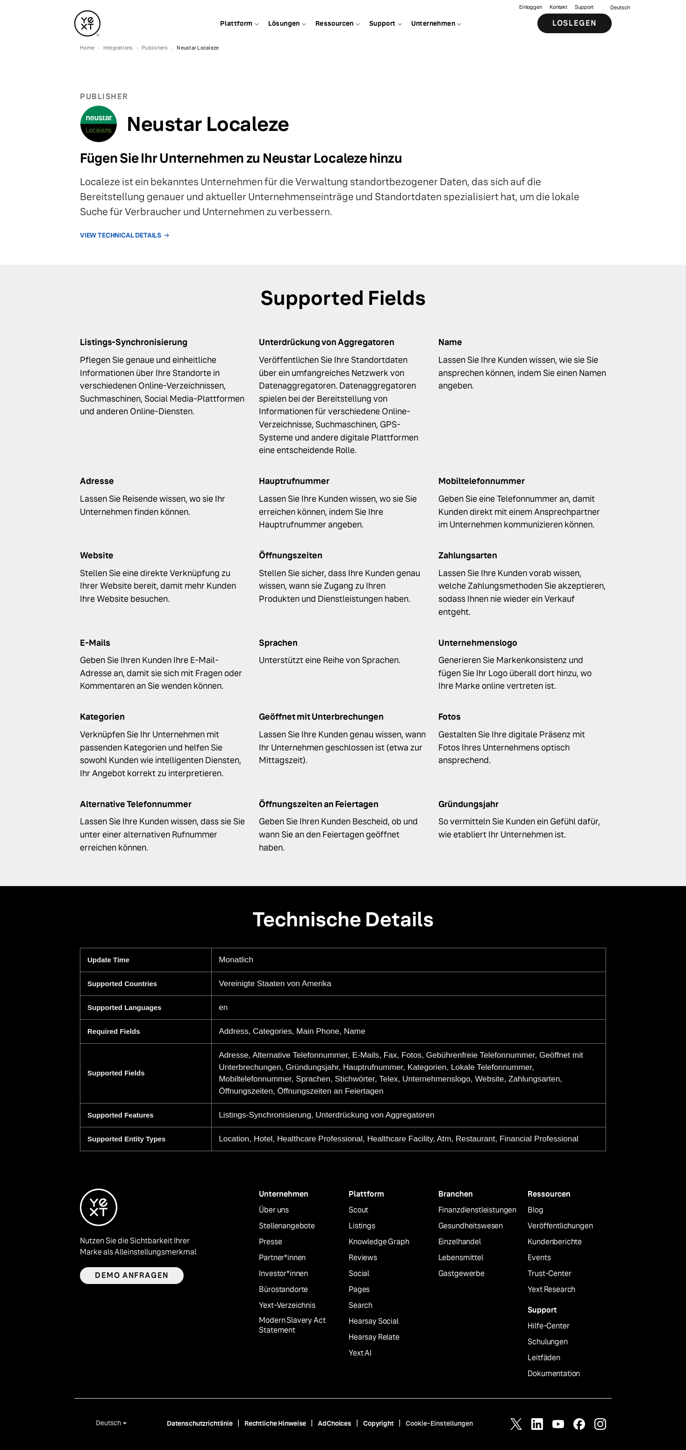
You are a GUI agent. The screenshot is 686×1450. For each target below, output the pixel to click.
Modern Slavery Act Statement (292, 1325)
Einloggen (530, 7)
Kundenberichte (555, 1242)
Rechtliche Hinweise (275, 1423)
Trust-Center (549, 1273)
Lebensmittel (460, 1257)
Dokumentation (554, 1373)
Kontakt (558, 7)
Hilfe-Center (548, 1326)
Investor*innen (283, 1273)
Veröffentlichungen (560, 1226)
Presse (270, 1242)
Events (539, 1257)
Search (360, 1305)
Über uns (274, 1210)
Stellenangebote (287, 1226)
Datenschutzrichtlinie (200, 1423)
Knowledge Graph (379, 1242)
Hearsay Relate (374, 1337)
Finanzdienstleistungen (477, 1210)
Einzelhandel (459, 1242)
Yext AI (360, 1353)
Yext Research (551, 1289)
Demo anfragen (132, 1275)
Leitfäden (544, 1358)
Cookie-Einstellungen (439, 1423)
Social (359, 1273)
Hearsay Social (374, 1321)
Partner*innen (282, 1257)
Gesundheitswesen (470, 1226)
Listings (362, 1226)
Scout (358, 1210)
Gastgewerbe (461, 1273)
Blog (535, 1210)
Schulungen (547, 1342)
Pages (359, 1289)
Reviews (363, 1257)
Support (584, 7)
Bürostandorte (283, 1289)
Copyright (378, 1423)
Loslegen (574, 23)
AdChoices (334, 1423)
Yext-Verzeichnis (287, 1305)
